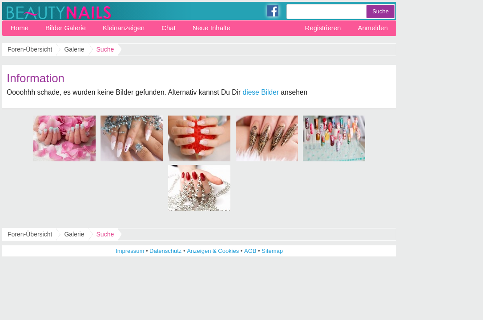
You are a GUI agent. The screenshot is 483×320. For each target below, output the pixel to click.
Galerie (74, 234)
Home (19, 28)
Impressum (130, 251)
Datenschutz (165, 251)
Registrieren (323, 28)
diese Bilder (261, 92)
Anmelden (373, 28)
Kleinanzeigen (124, 28)
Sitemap (272, 251)
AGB (250, 251)
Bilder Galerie (65, 28)
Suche (105, 234)
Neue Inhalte (211, 28)
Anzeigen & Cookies (213, 251)
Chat (168, 28)
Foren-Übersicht (30, 234)
